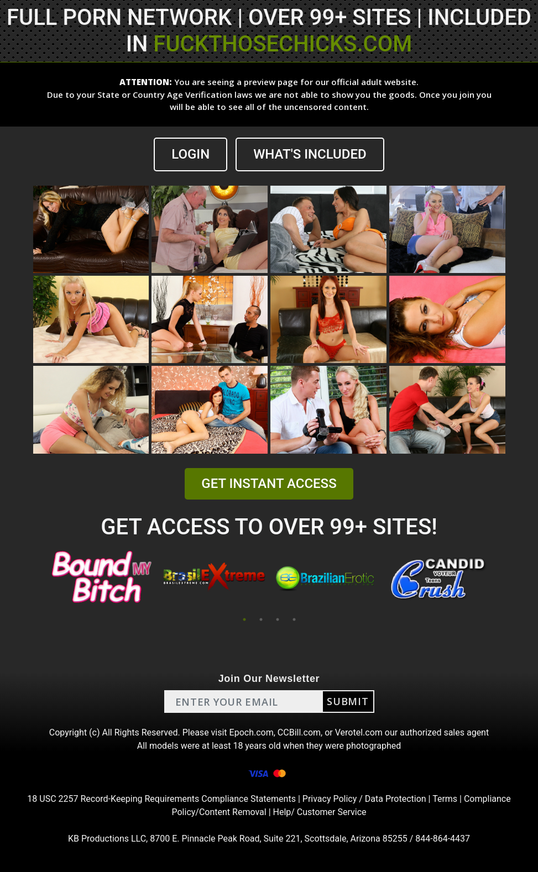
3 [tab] (277, 619)
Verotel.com (359, 732)
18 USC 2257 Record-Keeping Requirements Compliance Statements (161, 799)
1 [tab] (244, 619)
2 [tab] (261, 619)
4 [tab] (294, 619)
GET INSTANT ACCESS (268, 483)
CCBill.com (299, 732)
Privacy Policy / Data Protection (364, 799)
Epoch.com (251, 732)
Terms (444, 799)
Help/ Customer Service (320, 812)
